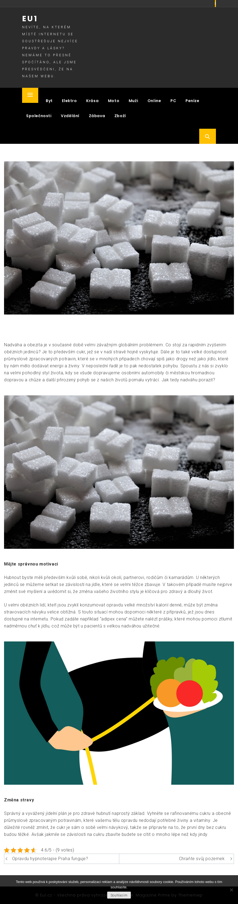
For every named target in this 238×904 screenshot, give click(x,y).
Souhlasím (119, 895)
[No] (231, 889)
